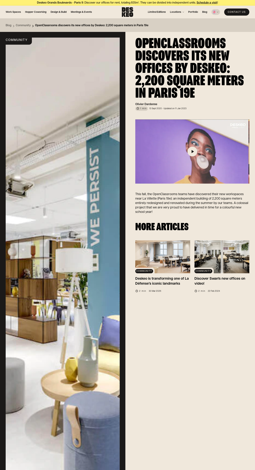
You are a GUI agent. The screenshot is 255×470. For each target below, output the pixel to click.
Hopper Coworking (35, 12)
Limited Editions (157, 12)
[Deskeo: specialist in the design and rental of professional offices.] (127, 12)
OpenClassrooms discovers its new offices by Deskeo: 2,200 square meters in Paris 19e (91, 25)
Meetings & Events (81, 12)
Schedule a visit (207, 2)
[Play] (192, 151)
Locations (175, 12)
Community (23, 25)
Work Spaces (13, 12)
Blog (204, 12)
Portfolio (193, 12)
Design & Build (59, 12)
